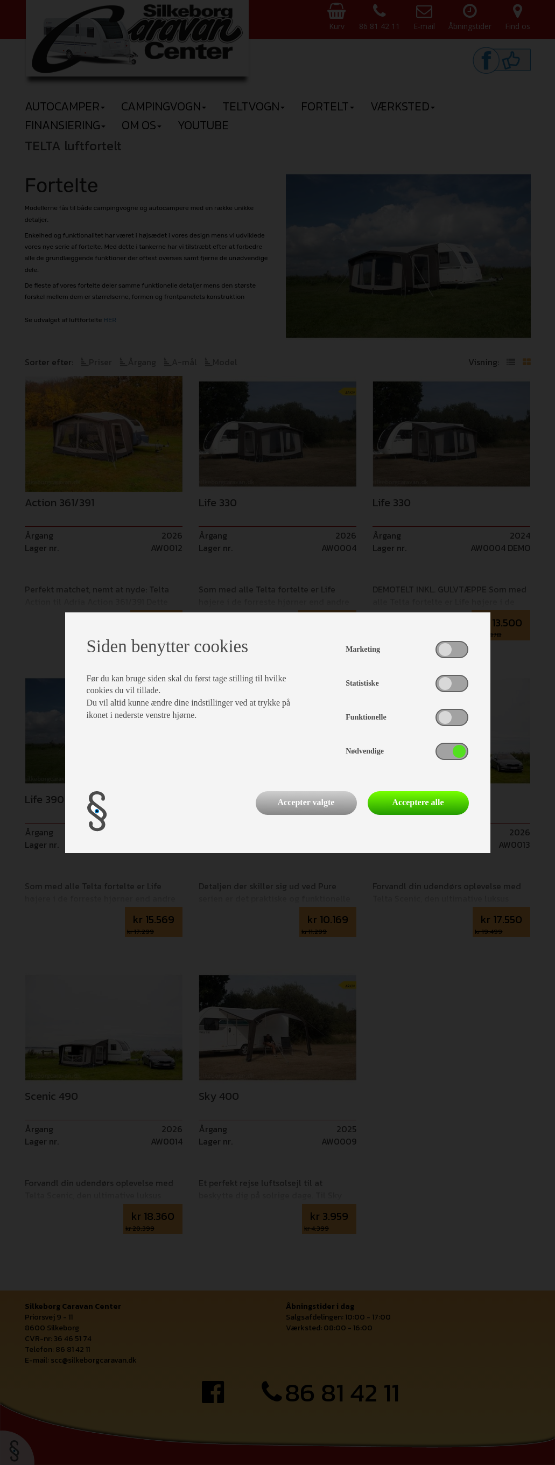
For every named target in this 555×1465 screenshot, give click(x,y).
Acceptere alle (418, 802)
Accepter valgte (306, 802)
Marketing (363, 649)
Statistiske (362, 683)
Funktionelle (366, 717)
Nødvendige (365, 751)
